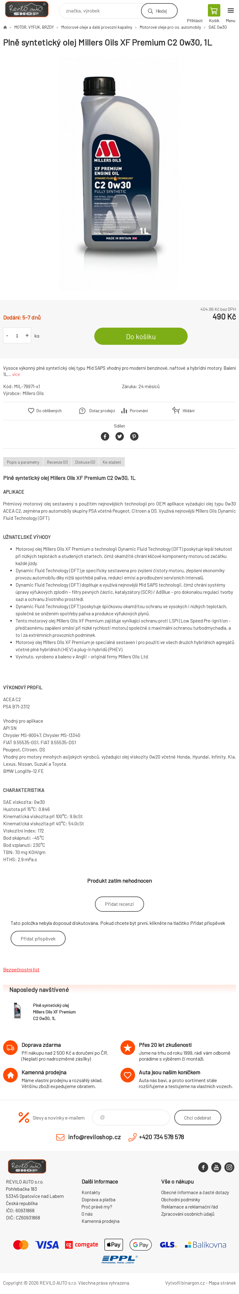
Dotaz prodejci (102, 410)
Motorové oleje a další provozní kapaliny (96, 27)
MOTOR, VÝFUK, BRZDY (34, 27)
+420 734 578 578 (161, 1136)
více (16, 374)
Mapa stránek (222, 1283)
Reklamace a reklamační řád (189, 1206)
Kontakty (91, 1192)
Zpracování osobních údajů (187, 1214)
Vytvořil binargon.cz (185, 1283)
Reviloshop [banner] (30, 9)
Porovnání (139, 410)
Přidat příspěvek (38, 938)
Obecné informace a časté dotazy (195, 1192)
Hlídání (188, 410)
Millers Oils (33, 393)
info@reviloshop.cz (94, 1136)
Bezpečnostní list (21, 969)
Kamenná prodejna (101, 1221)
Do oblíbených (49, 410)
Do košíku (141, 336)
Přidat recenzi (119, 904)
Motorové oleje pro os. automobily (170, 27)
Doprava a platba (98, 1199)
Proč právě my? (97, 1206)
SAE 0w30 (218, 27)
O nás (87, 1214)
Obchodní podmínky (180, 1199)
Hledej (161, 11)
